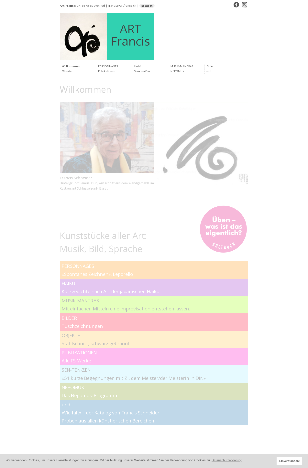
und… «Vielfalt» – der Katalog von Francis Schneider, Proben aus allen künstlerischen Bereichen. (111, 412)
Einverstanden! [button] (289, 461)
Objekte (67, 71)
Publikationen (106, 71)
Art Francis (68, 5)
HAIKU (138, 66)
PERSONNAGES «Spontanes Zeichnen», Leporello (97, 270)
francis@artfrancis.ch (122, 5)
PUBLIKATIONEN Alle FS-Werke (79, 356)
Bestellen (147, 5)
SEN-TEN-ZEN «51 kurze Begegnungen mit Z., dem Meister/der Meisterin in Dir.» (134, 374)
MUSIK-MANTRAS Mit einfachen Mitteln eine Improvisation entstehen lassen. (126, 304)
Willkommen (71, 66)
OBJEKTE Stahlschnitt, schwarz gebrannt (96, 339)
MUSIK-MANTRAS (181, 66)
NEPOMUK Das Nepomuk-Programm (89, 391)
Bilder (210, 66)
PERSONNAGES (108, 66)
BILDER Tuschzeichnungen (82, 322)
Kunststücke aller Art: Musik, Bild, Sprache (103, 242)
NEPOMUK (177, 71)
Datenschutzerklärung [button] (227, 460)
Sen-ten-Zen (142, 71)
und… (209, 71)
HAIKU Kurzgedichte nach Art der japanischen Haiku (111, 287)
